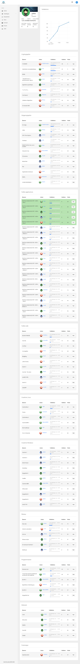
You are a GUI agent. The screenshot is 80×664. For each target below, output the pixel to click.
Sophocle (45, 584)
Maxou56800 (45, 150)
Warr (44, 201)
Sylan (43, 73)
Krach (44, 356)
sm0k (44, 242)
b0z (44, 361)
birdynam (44, 94)
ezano (43, 79)
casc (45, 528)
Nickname (44, 176)
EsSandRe (45, 340)
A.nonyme (45, 411)
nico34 (43, 84)
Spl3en (44, 574)
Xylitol (43, 161)
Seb (43, 427)
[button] (76, 2)
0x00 (44, 504)
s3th (43, 140)
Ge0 (43, 68)
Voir (73, 64)
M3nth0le (44, 89)
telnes (44, 345)
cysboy (43, 134)
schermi (45, 654)
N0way (43, 99)
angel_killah (45, 483)
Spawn (43, 181)
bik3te (43, 105)
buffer (44, 417)
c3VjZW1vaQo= (45, 63)
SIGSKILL (45, 335)
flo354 (44, 371)
